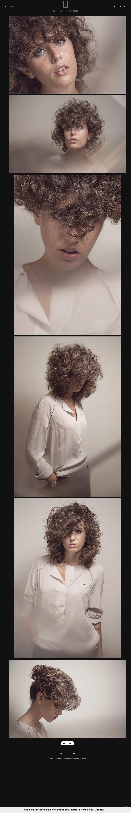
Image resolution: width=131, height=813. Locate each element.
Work (6, 6)
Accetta (97, 810)
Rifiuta (102, 810)
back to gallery (67, 743)
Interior (12, 6)
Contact (19, 6)
